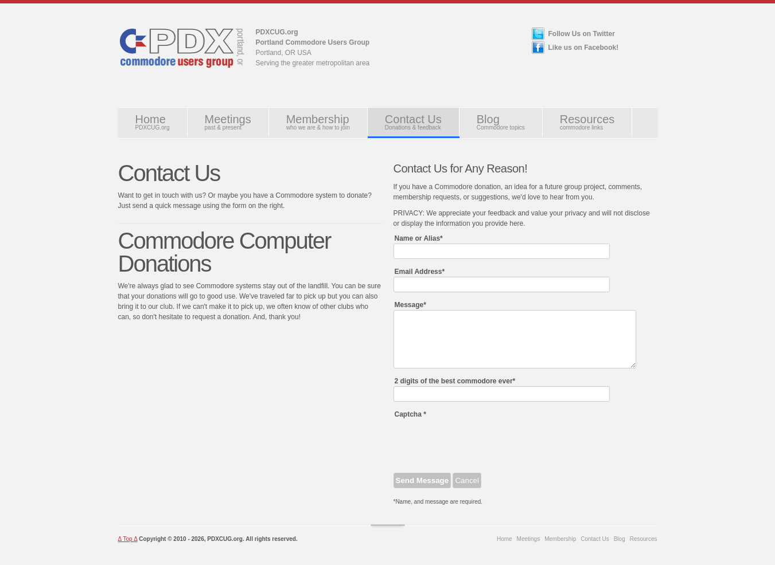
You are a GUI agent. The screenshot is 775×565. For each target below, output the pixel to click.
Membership (318, 122)
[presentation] (481, 441)
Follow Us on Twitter (581, 34)
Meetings (228, 122)
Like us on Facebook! (583, 48)
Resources (587, 122)
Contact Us (413, 122)
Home (152, 122)
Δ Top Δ (128, 539)
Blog (501, 122)
